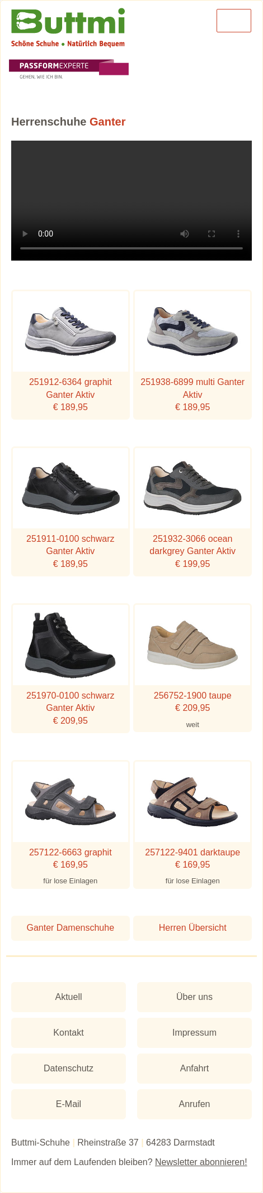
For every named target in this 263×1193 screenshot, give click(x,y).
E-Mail (68, 1104)
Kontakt (68, 1032)
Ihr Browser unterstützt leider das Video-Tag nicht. (131, 201)
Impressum (194, 1032)
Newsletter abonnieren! (201, 1162)
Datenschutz (68, 1068)
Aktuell (68, 997)
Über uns (194, 997)
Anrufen (194, 1104)
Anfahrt (194, 1068)
